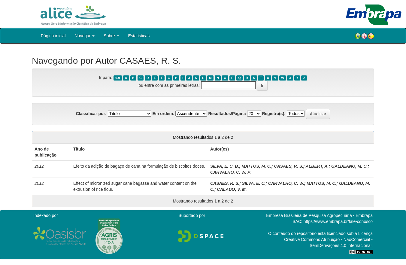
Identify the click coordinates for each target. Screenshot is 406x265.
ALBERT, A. (317, 166)
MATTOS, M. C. (256, 166)
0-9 (117, 78)
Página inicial (53, 35)
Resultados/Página (227, 113)
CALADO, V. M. (232, 189)
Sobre (111, 35)
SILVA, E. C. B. (224, 166)
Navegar (85, 35)
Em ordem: (163, 113)
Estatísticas (139, 35)
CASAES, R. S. (288, 166)
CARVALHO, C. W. (286, 183)
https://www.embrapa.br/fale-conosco (338, 221)
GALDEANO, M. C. (349, 166)
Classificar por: (91, 113)
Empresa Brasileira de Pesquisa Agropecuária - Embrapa (319, 215)
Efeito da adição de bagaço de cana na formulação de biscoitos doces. (139, 166)
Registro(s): (274, 113)
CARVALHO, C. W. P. (230, 172)
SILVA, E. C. (253, 183)
